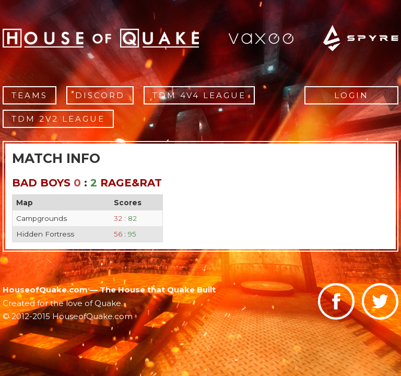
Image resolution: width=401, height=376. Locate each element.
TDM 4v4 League (199, 95)
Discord (100, 95)
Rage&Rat (131, 183)
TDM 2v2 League (58, 119)
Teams (29, 95)
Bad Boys (41, 183)
